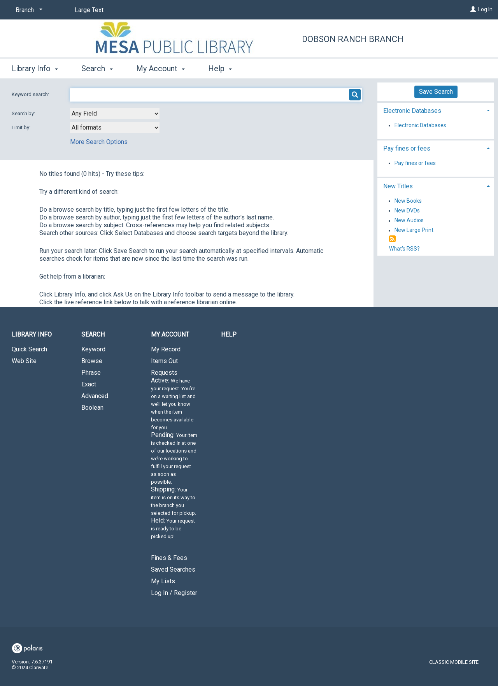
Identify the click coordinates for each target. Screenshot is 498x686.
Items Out (164, 361)
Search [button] (96, 68)
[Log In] (473, 9)
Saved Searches (173, 569)
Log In (485, 9)
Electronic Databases (420, 125)
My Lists (163, 581)
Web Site (24, 361)
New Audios (409, 221)
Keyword (93, 349)
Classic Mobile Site (454, 662)
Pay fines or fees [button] (406, 148)
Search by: (24, 113)
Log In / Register (174, 593)
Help (229, 334)
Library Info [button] (35, 68)
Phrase (91, 372)
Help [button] (220, 68)
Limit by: (22, 127)
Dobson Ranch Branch (352, 39)
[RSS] (392, 239)
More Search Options (99, 142)
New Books (408, 201)
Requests (174, 457)
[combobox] (115, 113)
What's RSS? (404, 249)
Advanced (94, 396)
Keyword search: (31, 94)
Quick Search (29, 349)
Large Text (89, 10)
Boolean (92, 407)
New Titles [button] (398, 186)
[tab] (435, 110)
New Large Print (414, 230)
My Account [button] (160, 68)
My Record (166, 349)
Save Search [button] (436, 91)
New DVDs (407, 210)
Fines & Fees (169, 557)
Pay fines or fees (415, 163)
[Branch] (28, 10)
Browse (91, 361)
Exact (88, 384)
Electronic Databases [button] (412, 110)
